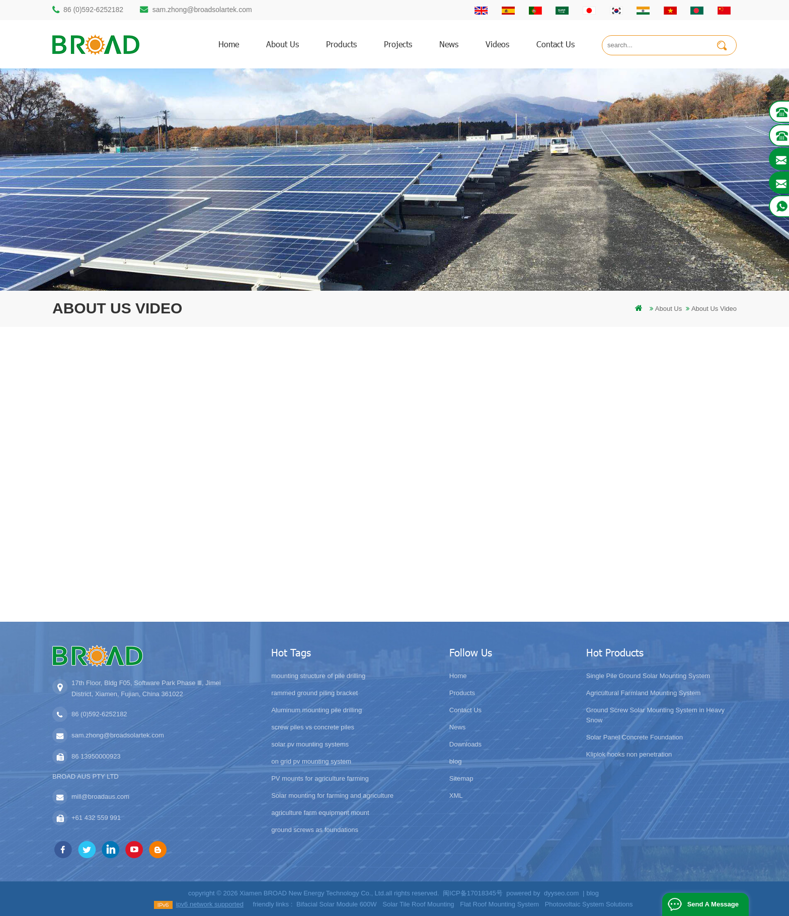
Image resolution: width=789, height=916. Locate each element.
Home (458, 676)
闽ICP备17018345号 (473, 893)
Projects (398, 44)
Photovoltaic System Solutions (589, 904)
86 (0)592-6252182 (93, 10)
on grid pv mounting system (311, 761)
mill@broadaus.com (100, 796)
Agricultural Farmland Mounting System (643, 693)
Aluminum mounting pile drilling (316, 710)
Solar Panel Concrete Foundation (634, 737)
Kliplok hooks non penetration (629, 754)
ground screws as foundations (314, 830)
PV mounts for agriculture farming (320, 778)
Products (462, 693)
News (448, 44)
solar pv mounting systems (310, 744)
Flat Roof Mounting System (499, 904)
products (341, 44)
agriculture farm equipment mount (320, 812)
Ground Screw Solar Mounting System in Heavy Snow (655, 715)
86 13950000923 (96, 756)
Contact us (555, 44)
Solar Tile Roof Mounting (418, 904)
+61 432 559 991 (96, 817)
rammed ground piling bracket (314, 693)
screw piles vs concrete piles (312, 727)
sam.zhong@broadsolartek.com (202, 10)
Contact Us (465, 710)
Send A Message (713, 904)
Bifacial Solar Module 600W (336, 904)
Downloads (465, 744)
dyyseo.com (561, 893)
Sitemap (461, 778)
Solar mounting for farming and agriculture (332, 795)
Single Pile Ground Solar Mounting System (648, 676)
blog (455, 761)
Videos (497, 44)
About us (282, 44)
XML (456, 795)
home (228, 44)
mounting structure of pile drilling (318, 676)
